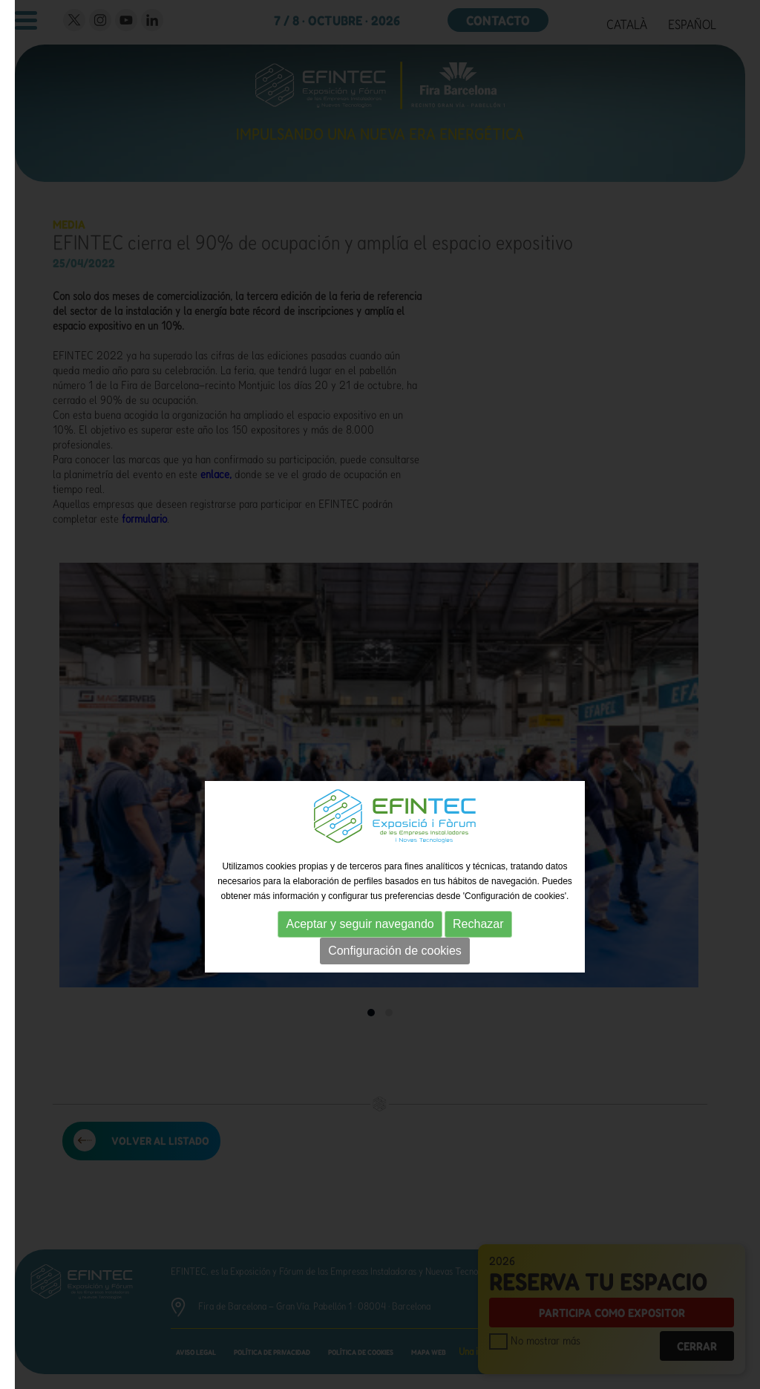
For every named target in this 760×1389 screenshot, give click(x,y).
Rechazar (478, 924)
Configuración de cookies (395, 950)
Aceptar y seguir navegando (359, 924)
